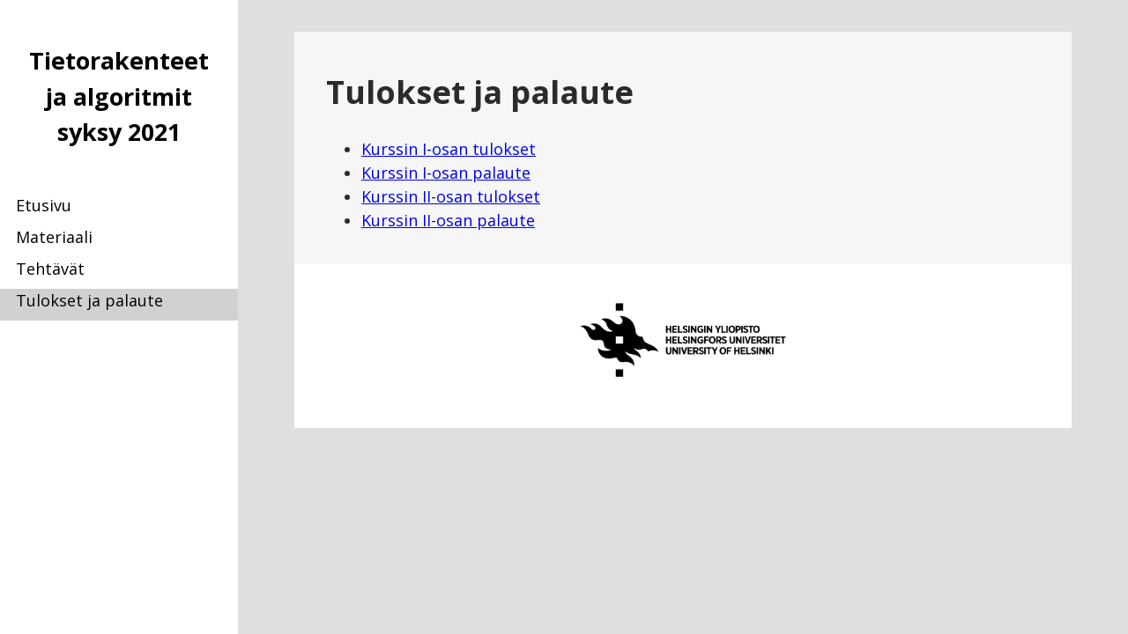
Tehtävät (50, 268)
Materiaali (54, 236)
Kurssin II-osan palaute (448, 220)
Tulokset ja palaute (89, 300)
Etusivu (43, 205)
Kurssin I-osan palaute (446, 172)
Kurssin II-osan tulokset (450, 196)
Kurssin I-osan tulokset (448, 148)
